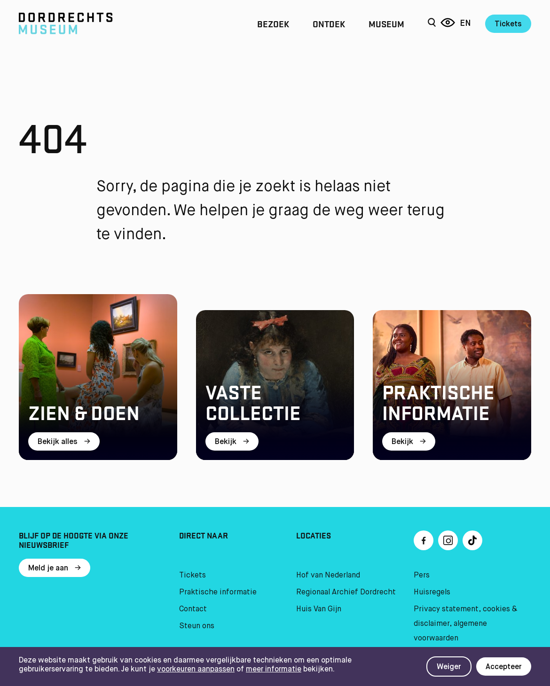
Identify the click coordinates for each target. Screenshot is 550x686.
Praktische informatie (218, 592)
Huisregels (432, 592)
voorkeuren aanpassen (196, 669)
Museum (386, 23)
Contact (193, 609)
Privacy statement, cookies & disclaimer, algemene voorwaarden (465, 624)
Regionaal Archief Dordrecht (346, 592)
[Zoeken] (432, 23)
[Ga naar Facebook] (423, 540)
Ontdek (329, 23)
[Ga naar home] (96, 23)
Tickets (508, 24)
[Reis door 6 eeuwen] (447, 23)
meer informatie (273, 669)
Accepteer (504, 667)
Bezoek (273, 23)
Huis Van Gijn (318, 609)
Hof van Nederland (328, 575)
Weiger (449, 667)
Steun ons (196, 626)
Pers (422, 575)
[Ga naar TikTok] (472, 540)
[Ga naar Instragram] (448, 540)
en (465, 23)
